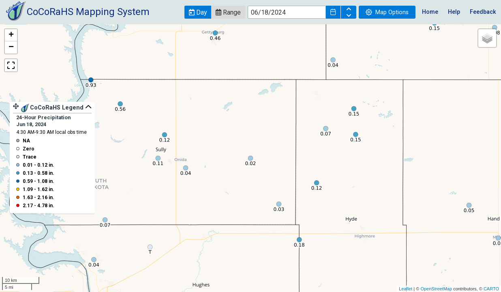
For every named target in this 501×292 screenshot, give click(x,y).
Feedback (483, 12)
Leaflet (405, 288)
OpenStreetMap (436, 288)
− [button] (11, 47)
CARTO (491, 288)
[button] (197, 12)
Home (430, 12)
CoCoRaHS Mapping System (88, 11)
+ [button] (11, 35)
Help (454, 12)
